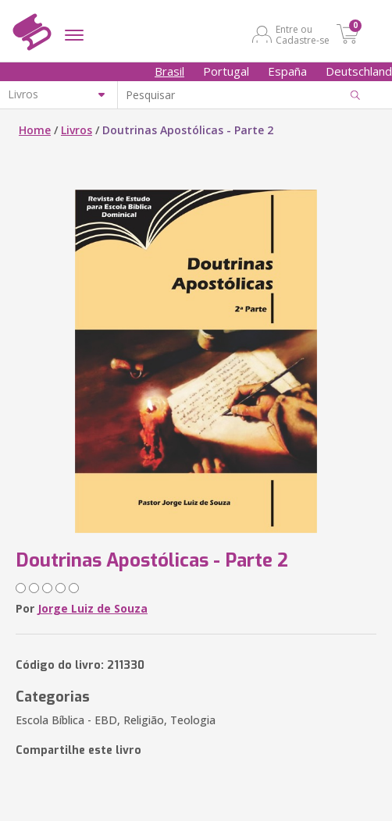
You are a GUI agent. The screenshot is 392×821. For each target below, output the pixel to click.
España (287, 71)
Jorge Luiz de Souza (92, 608)
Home (35, 130)
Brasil (169, 71)
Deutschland (359, 71)
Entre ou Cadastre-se (303, 34)
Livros (76, 130)
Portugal (226, 71)
